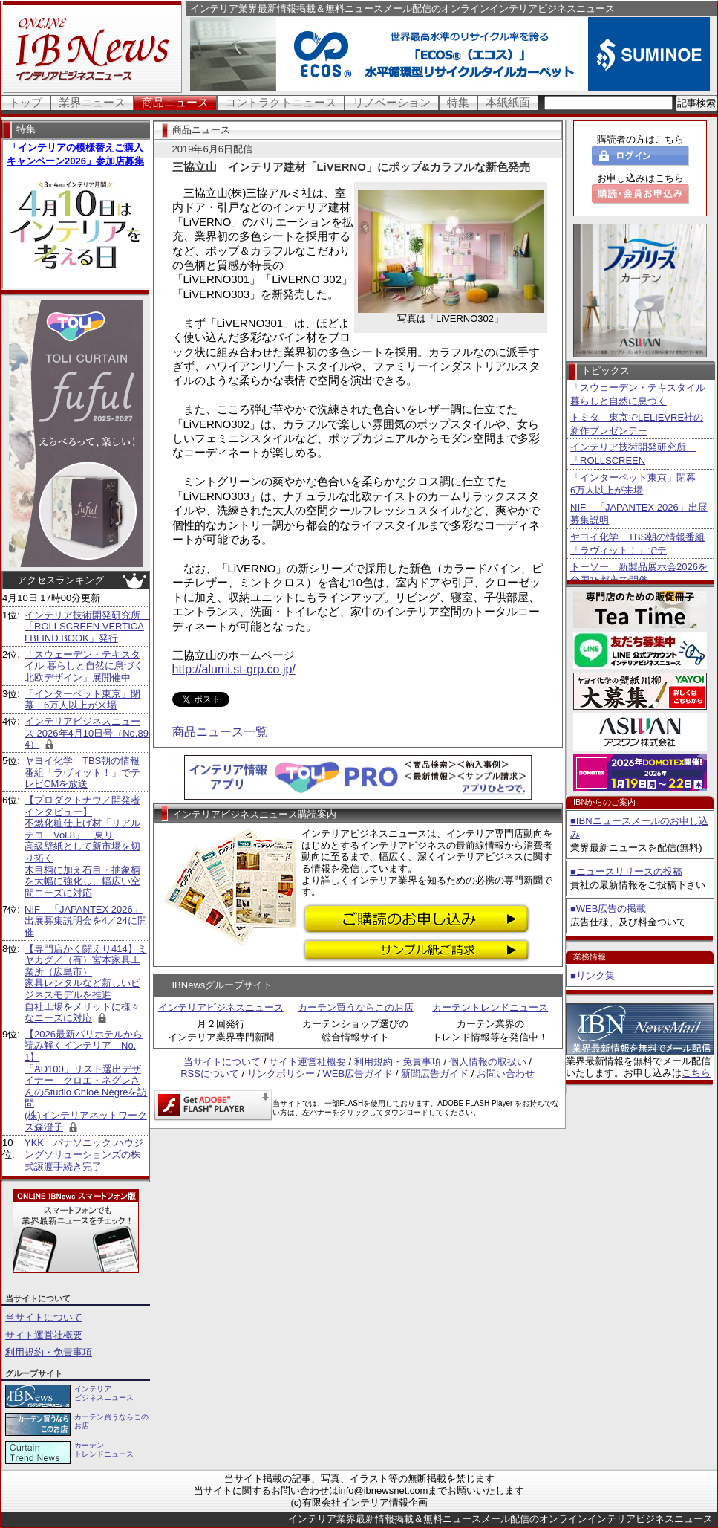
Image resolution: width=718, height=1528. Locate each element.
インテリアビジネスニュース (221, 1007)
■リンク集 (592, 975)
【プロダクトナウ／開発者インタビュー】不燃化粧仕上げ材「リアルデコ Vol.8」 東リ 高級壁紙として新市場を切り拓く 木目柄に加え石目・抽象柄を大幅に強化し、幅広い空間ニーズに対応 (82, 846)
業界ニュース (92, 102)
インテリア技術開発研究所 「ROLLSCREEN (633, 453)
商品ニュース (175, 102)
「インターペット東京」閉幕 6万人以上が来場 (82, 699)
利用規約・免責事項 (48, 1352)
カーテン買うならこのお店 (356, 1007)
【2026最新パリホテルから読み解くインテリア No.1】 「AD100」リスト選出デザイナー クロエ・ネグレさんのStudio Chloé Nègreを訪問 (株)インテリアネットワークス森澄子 (86, 1081)
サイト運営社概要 (43, 1335)
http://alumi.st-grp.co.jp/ (234, 669)
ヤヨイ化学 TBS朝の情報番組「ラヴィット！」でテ (637, 543)
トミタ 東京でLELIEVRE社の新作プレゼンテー (636, 424)
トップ (25, 102)
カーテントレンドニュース (490, 1007)
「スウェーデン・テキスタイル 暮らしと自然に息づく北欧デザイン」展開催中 (84, 666)
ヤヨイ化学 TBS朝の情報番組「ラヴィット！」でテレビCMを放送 (82, 772)
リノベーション (392, 102)
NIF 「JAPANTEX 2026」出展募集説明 (639, 514)
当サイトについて (43, 1317)
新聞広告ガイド (435, 1073)
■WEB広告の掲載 (608, 908)
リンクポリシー (281, 1073)
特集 (458, 102)
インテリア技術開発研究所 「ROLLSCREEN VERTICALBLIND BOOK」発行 (87, 626)
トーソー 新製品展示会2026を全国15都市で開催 (639, 573)
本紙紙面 (508, 102)
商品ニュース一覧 (219, 731)
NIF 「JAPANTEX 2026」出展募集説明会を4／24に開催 (86, 921)
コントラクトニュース (280, 102)
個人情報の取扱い (487, 1061)
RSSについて (209, 1073)
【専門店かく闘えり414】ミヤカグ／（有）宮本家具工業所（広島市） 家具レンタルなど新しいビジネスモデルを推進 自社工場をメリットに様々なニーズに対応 (86, 983)
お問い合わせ (506, 1073)
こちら (696, 1072)
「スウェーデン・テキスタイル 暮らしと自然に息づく (637, 394)
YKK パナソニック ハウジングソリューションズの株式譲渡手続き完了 (84, 1154)
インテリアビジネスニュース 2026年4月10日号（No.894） (87, 733)
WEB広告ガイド (358, 1073)
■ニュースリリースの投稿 (626, 871)
